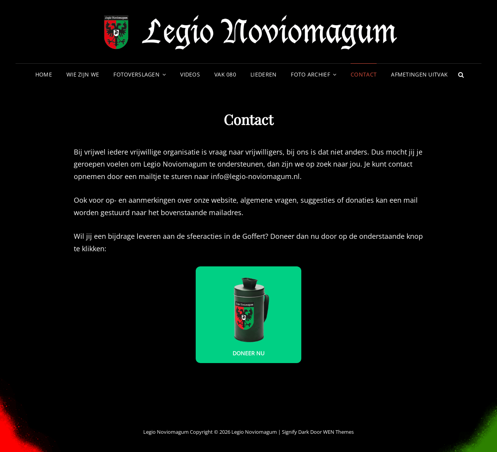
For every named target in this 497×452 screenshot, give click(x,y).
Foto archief (310, 74)
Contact (364, 74)
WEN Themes (338, 431)
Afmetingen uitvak (419, 74)
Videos (190, 74)
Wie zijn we (82, 74)
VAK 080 (225, 74)
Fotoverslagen (136, 74)
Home (43, 74)
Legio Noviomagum (254, 431)
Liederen (263, 74)
